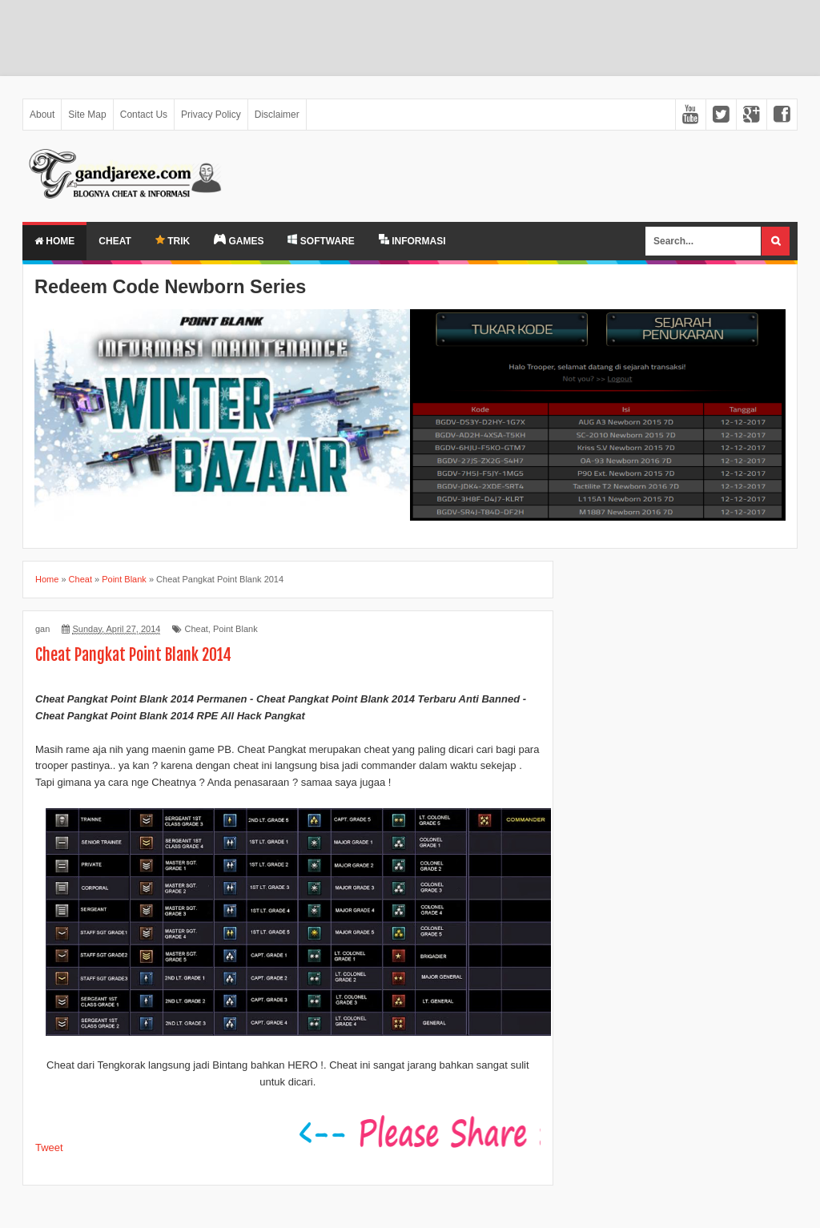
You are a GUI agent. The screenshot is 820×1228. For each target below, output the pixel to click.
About (42, 114)
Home (54, 241)
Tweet (49, 1147)
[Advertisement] (410, 38)
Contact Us (143, 114)
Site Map (87, 114)
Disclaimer (277, 114)
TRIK (172, 241)
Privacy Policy (211, 114)
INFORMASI (412, 240)
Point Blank (235, 629)
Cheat (114, 241)
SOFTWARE (320, 240)
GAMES (238, 240)
